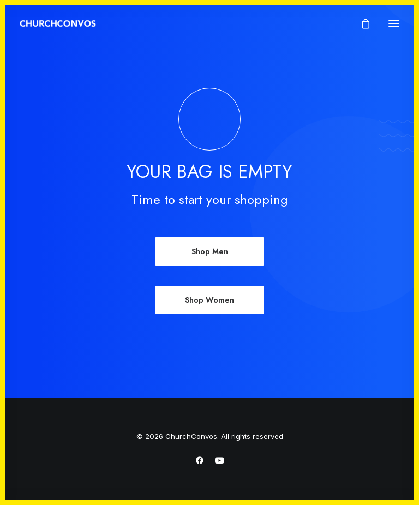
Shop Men (209, 251)
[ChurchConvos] (58, 23)
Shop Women (209, 299)
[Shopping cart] (360, 23)
